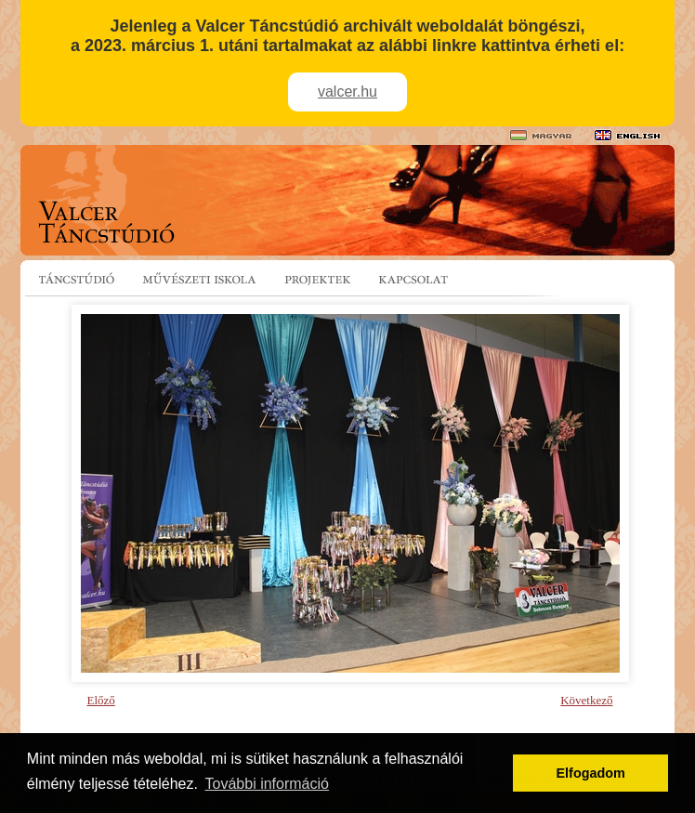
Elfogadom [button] (591, 773)
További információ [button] (267, 784)
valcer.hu (347, 91)
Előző (101, 700)
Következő (586, 700)
